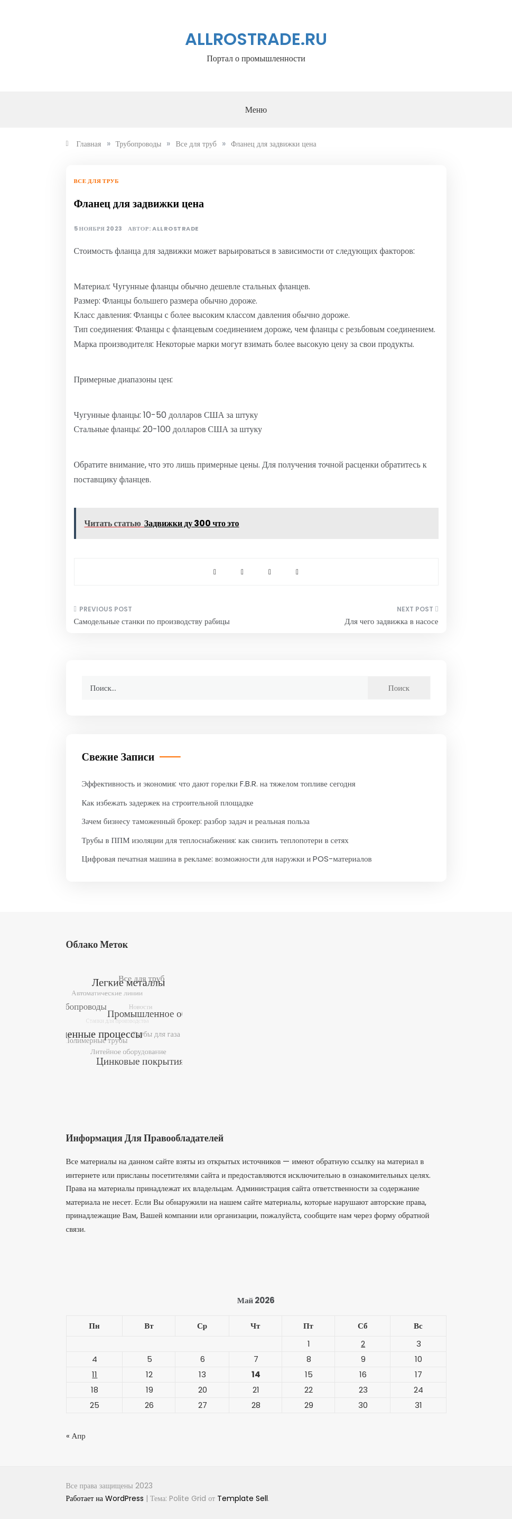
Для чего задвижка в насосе (391, 621)
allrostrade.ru (256, 39)
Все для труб (96, 181)
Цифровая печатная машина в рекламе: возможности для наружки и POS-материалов (227, 858)
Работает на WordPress (106, 1498)
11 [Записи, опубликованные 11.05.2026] (94, 1374)
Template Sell (242, 1498)
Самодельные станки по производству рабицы (152, 621)
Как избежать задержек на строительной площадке (168, 802)
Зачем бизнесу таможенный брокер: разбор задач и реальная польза (196, 821)
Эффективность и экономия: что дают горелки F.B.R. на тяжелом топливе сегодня (219, 783)
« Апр (76, 1435)
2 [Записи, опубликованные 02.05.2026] (363, 1343)
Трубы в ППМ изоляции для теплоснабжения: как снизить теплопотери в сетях (215, 840)
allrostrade (175, 229)
